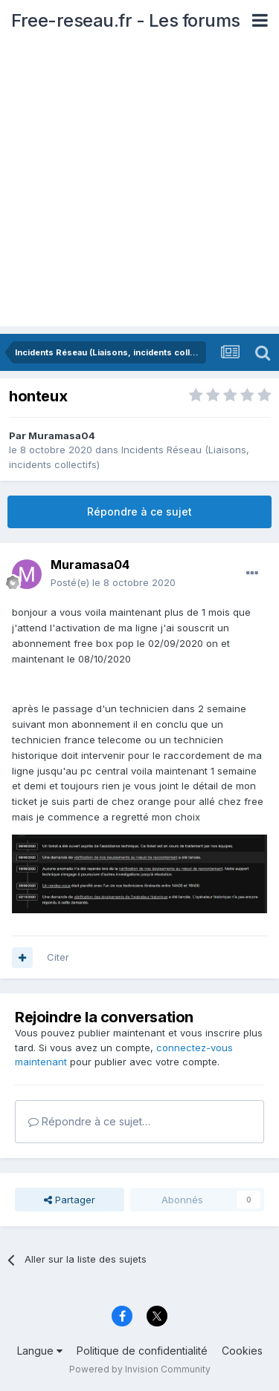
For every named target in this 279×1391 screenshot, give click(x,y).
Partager (69, 1199)
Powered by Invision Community (140, 1369)
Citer (58, 957)
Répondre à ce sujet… (89, 1121)
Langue (39, 1350)
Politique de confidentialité (142, 1350)
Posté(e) (113, 582)
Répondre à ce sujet (139, 511)
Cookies (242, 1350)
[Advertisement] (139, 187)
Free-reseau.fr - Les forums (125, 20)
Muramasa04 (61, 435)
